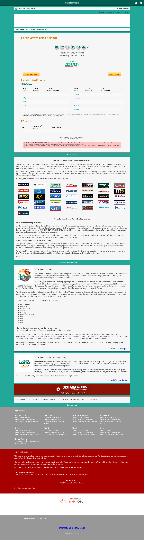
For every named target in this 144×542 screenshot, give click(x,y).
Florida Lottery (39, 474)
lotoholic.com (45, 518)
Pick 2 (22, 323)
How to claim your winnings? (26, 419)
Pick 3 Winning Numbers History (84, 434)
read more (19, 256)
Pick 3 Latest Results (80, 430)
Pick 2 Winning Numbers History (112, 434)
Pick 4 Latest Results (52, 430)
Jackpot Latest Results (81, 417)
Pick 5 (22, 317)
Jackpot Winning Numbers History (85, 421)
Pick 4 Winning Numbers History (56, 434)
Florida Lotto (25, 308)
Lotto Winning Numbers (119, 380)
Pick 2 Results (106, 430)
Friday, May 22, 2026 (72, 138)
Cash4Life (23, 310)
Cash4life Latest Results (53, 417)
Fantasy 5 (23, 312)
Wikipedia (124, 348)
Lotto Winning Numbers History (27, 421)
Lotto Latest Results (23, 417)
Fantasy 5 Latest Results (110, 417)
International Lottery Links (72, 528)
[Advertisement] (72, 21)
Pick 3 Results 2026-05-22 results (114, 12)
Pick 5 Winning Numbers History (27, 434)
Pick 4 (22, 319)
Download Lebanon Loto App (24, 488)
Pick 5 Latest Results (23, 430)
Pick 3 (22, 321)
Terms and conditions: (23, 452)
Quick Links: (20, 411)
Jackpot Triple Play (27, 314)
